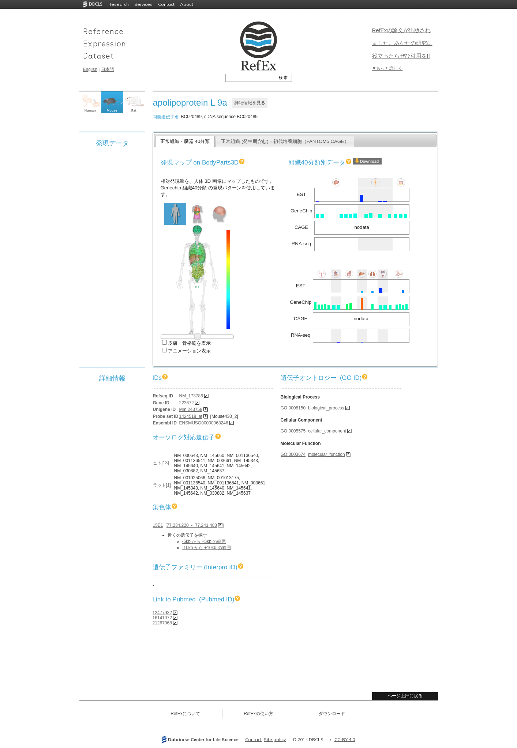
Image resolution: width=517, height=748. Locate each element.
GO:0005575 (293, 431)
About (186, 4)
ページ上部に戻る (405, 695)
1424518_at (190, 416)
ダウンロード (332, 713)
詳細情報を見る (250, 102)
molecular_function (326, 454)
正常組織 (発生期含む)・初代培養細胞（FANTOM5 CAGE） (285, 141)
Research (118, 4)
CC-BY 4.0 (344, 739)
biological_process (326, 408)
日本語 (107, 69)
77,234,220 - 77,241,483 (192, 525)
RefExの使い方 (258, 713)
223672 (186, 402)
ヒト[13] (161, 462)
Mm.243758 (190, 409)
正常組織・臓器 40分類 (185, 141)
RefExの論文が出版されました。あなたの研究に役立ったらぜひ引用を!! (402, 43)
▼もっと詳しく (387, 68)
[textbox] (250, 77)
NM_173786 (191, 395)
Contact (166, 4)
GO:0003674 (293, 454)
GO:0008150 (293, 408)
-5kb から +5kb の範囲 (204, 541)
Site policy (275, 739)
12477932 (162, 612)
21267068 (162, 623)
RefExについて (185, 713)
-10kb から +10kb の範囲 (206, 547)
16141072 (162, 617)
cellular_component (327, 431)
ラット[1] (162, 485)
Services (143, 4)
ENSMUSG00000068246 (203, 423)
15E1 (158, 525)
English (90, 69)
